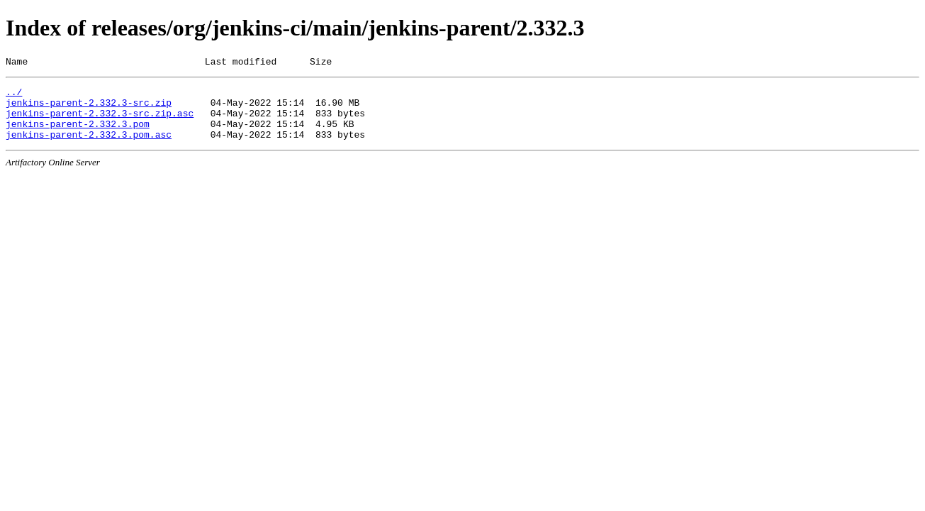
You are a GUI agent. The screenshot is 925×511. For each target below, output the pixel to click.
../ (14, 95)
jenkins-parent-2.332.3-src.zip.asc (100, 121)
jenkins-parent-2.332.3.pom (78, 134)
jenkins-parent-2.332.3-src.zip (89, 108)
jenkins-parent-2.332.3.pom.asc (89, 147)
